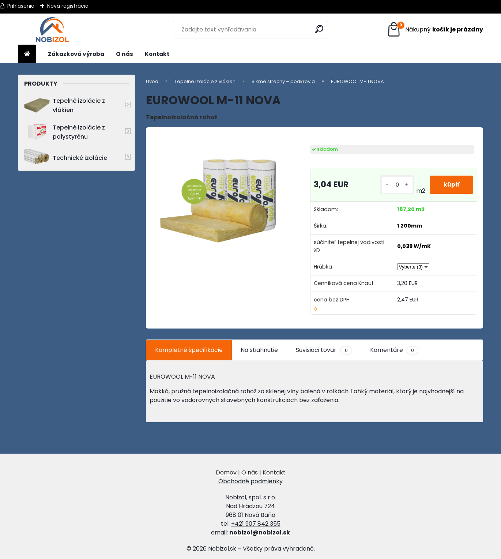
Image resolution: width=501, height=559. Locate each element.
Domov (226, 472)
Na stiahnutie (259, 350)
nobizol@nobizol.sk (259, 532)
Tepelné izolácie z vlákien (64, 105)
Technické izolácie (65, 157)
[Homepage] (27, 54)
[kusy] (396, 185)
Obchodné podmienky (250, 481)
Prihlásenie (20, 6)
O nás (124, 54)
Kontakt (157, 54)
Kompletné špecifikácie (189, 350)
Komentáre (394, 350)
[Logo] (52, 29)
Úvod (152, 81)
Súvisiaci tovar (324, 350)
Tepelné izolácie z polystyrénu (64, 132)
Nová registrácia (67, 6)
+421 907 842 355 (255, 523)
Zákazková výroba (76, 54)
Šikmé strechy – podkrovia (283, 81)
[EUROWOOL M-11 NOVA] (219, 196)
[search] (319, 29)
